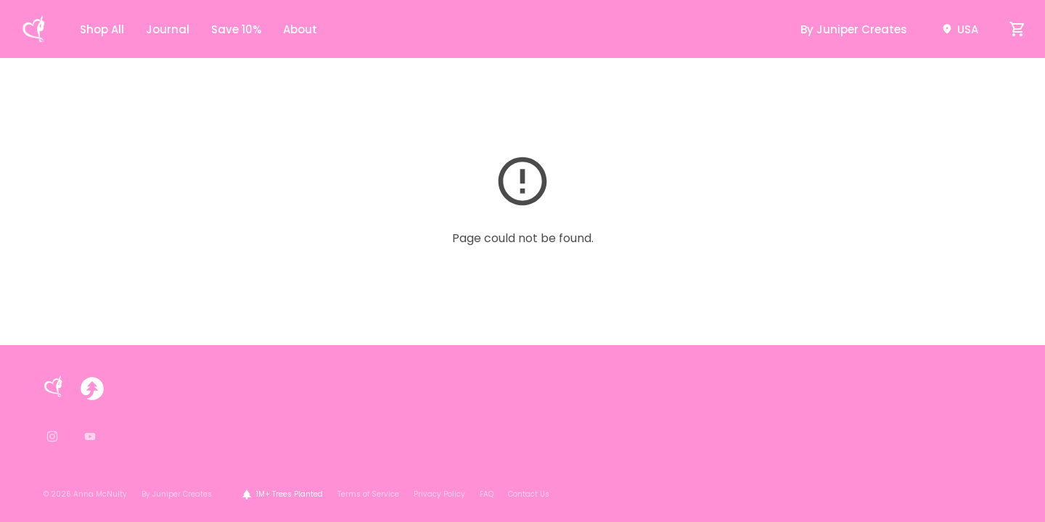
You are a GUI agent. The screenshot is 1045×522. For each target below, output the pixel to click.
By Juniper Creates (853, 29)
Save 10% (236, 29)
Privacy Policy (439, 494)
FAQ (486, 494)
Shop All (102, 29)
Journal (167, 29)
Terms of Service (368, 494)
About (300, 29)
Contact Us (528, 494)
